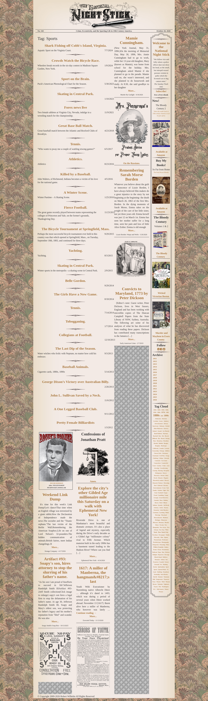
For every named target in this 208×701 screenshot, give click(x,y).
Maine (167, 512)
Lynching (162, 512)
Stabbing (159, 572)
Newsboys (155, 535)
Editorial (159, 485)
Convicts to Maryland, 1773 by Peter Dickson (131, 293)
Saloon (163, 559)
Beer (160, 436)
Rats (163, 552)
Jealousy (156, 507)
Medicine (165, 517)
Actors (161, 421)
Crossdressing (164, 468)
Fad (167, 488)
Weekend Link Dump (55, 496)
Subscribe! (161, 91)
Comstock (157, 460)
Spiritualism (161, 567)
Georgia (156, 497)
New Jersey (163, 527)
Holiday (166, 500)
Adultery (166, 421)
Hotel (160, 502)
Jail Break (166, 505)
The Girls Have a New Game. (75, 294)
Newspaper (162, 535)
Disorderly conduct (158, 480)
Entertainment (157, 488)
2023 (155, 391)
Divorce (167, 480)
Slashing (165, 564)
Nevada (162, 525)
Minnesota (164, 520)
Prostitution (165, 549)
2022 (155, 389)
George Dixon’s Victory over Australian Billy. (75, 382)
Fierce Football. (75, 207)
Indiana (155, 505)
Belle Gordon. (75, 281)
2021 (155, 386)
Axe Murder (165, 431)
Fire (168, 490)
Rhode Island (158, 557)
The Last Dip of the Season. (75, 348)
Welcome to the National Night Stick (161, 48)
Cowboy (159, 465)
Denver (165, 473)
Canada (161, 448)
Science (167, 562)
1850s (154, 412)
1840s (167, 410)
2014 (155, 367)
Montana (161, 522)
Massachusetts (158, 517)
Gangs (166, 495)
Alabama (161, 426)
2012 (155, 361)
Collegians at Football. (75, 335)
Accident (155, 421)
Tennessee (166, 579)
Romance (157, 559)
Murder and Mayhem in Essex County (161, 336)
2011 (155, 358)
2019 (155, 380)
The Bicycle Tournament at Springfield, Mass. (75, 229)
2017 (155, 375)
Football (160, 493)
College (161, 458)
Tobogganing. (76, 321)
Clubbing (155, 458)
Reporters (161, 554)
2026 (155, 400)
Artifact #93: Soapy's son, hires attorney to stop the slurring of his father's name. (55, 568)
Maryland (164, 515)
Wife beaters (160, 589)
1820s (159, 410)
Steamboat (166, 572)
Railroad (154, 552)
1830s (163, 410)
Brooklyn (166, 441)
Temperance (159, 579)
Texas (154, 581)
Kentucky (156, 510)
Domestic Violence (158, 483)
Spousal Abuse (162, 569)
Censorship (155, 451)
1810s (155, 410)
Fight (164, 490)
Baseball (155, 436)
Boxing (167, 438)
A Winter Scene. (76, 192)
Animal (155, 431)
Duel (155, 485)
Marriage (157, 515)
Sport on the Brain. (75, 79)
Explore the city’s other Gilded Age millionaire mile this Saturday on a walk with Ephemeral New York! (93, 501)
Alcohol (167, 426)
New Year (162, 530)
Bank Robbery (158, 433)
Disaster (160, 478)
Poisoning (162, 544)
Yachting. (76, 250)
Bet (163, 436)
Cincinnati (155, 455)
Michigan (157, 520)
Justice (161, 507)
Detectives (157, 475)
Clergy (167, 455)
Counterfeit (164, 463)
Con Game (164, 460)
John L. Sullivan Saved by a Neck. (75, 395)
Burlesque (164, 446)
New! (155, 101)
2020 (155, 383)
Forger (165, 493)
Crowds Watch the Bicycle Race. (76, 60)
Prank (155, 549)
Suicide (155, 577)
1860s (158, 412)
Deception (166, 470)
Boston (163, 438)
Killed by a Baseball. (75, 174)
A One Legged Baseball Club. (75, 409)
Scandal (161, 562)
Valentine (160, 584)
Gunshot (156, 500)
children (167, 451)
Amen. (93, 481)
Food (155, 493)
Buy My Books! (161, 163)
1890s (166, 416)
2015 (155, 369)
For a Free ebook (161, 95)
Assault (159, 431)
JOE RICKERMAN (56, 483)
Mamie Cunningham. (131, 40)
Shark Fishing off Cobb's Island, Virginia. (76, 45)
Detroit (162, 475)
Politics (166, 547)
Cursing (155, 470)
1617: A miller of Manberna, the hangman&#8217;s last (93, 574)
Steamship (157, 574)
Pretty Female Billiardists (75, 422)
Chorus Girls (157, 453)
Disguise (166, 478)
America (166, 428)
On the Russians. (131, 163)
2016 (155, 372)
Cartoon (167, 448)
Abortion (164, 418)
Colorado (166, 458)
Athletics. (76, 159)
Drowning (166, 483)
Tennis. (75, 144)
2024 (155, 394)
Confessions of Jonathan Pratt (93, 437)
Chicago (161, 451)
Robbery (165, 557)
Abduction (158, 418)
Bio (159, 438)
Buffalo (161, 443)
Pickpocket (156, 544)
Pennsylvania (157, 540)
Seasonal (156, 564)
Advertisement (159, 423)
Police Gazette (159, 547)
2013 (155, 364)
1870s (163, 412)
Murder (167, 522)
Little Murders (164, 510)
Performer (165, 540)
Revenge (167, 554)
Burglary (157, 446)
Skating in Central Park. (75, 94)
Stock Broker (164, 574)
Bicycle (167, 436)
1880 (167, 412)
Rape (159, 552)
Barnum (165, 433)
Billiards (155, 438)
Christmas (165, 453)
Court (154, 465)
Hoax (161, 500)
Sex (161, 564)
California (156, 448)
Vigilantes (166, 584)
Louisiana (155, 512)
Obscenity (157, 537)
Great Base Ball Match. (75, 126)
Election (165, 485)
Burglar (166, 443)
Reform (167, 552)
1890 (161, 416)
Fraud (155, 495)
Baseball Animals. (75, 367)
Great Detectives (163, 497)
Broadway (159, 441)
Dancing (160, 470)
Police (167, 544)
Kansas (166, 507)
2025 (155, 397)
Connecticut (157, 463)
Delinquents (158, 473)
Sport (167, 567)
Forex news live (75, 107)
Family (155, 490)
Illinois (165, 502)
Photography (165, 542)
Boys (154, 441)
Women (161, 591)
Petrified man (157, 542)
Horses (157, 502)
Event (164, 488)
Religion (155, 554)
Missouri (155, 522)
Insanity (160, 505)
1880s (156, 415)
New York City (163, 532)
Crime (164, 465)
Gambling (161, 495)
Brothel (156, 443)
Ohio (161, 537)
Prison (159, 549)
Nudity (168, 535)
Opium (166, 537)
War (160, 586)
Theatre (158, 581)
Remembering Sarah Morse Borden (131, 174)
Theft (163, 581)
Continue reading (86, 613)
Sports (155, 569)
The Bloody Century (161, 219)
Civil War (162, 455)
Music (157, 525)
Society (155, 567)
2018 (155, 378)
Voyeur (156, 586)
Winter (167, 589)
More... (55, 547)
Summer (160, 577)
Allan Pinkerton (158, 428)
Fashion (160, 490)
